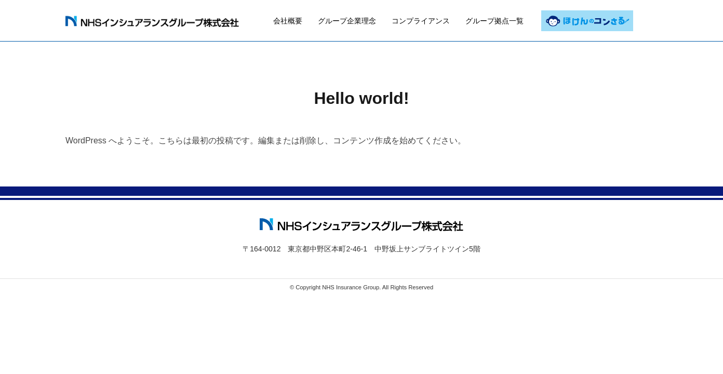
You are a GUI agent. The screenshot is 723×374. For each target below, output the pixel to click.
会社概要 (287, 20)
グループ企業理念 (347, 20)
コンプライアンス (421, 20)
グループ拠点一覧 (494, 20)
